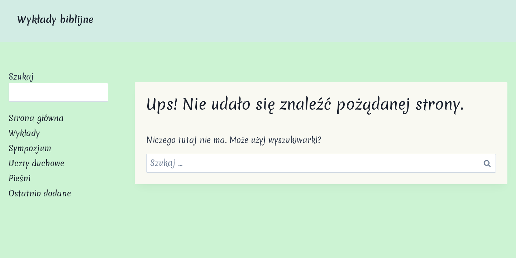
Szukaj (21, 76)
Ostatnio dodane (40, 193)
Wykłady (24, 133)
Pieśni (19, 178)
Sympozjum (30, 148)
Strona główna (36, 118)
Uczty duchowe (36, 163)
